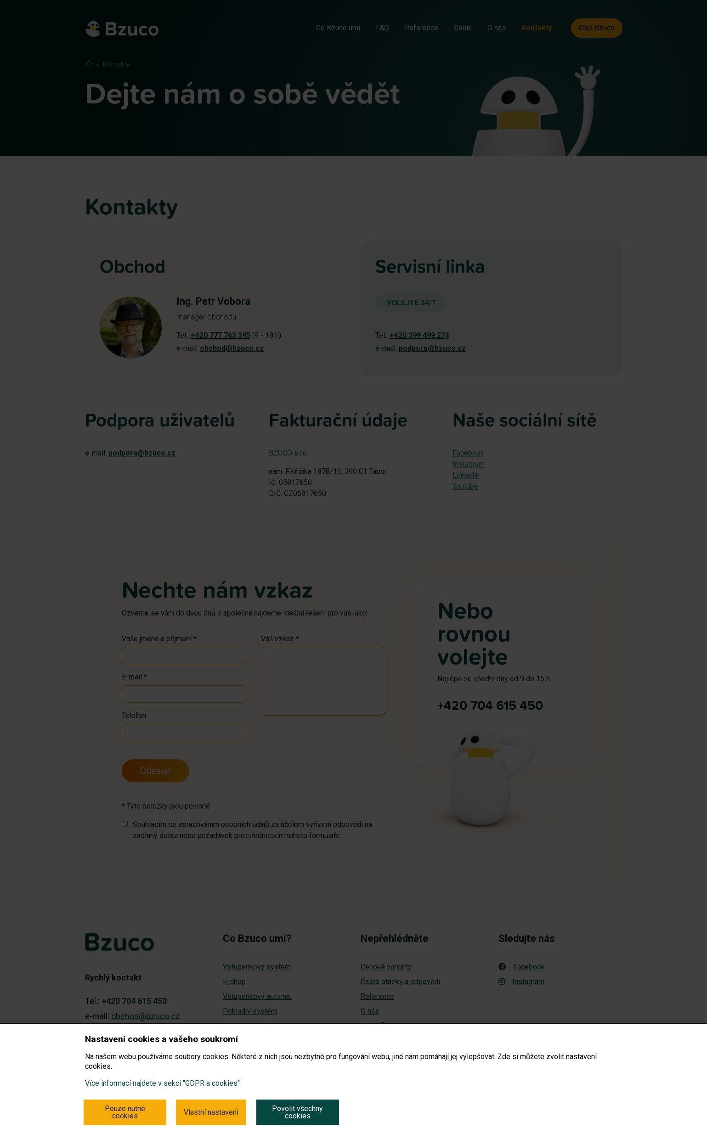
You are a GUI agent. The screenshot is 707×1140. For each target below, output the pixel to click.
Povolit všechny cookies (297, 1112)
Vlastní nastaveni (211, 1112)
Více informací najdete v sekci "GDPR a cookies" (162, 1083)
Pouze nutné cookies (125, 1112)
